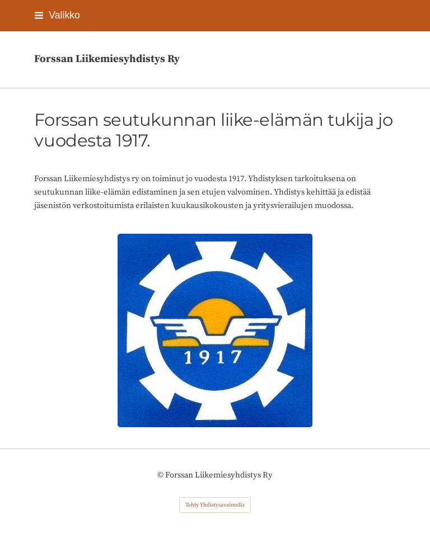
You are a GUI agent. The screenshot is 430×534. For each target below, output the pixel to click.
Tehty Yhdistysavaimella (215, 505)
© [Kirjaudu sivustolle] (161, 475)
